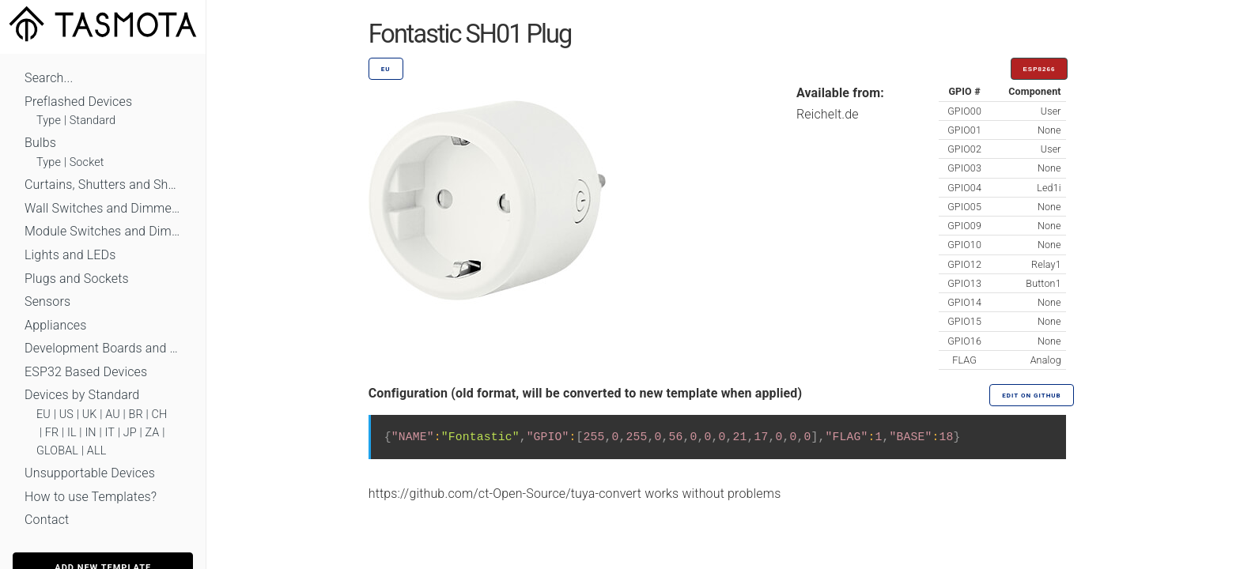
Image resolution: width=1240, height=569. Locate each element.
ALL (97, 451)
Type (48, 120)
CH (160, 414)
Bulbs (40, 142)
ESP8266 (1039, 69)
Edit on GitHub (1031, 395)
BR (136, 414)
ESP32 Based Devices (86, 371)
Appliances (56, 325)
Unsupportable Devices (90, 472)
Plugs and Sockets (77, 278)
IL (72, 432)
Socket (87, 162)
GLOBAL (57, 451)
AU (112, 414)
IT (109, 432)
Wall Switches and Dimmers (103, 208)
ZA (152, 432)
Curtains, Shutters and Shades (103, 184)
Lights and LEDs (70, 254)
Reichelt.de (827, 114)
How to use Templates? (91, 496)
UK (89, 414)
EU (43, 414)
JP (130, 432)
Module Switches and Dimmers (103, 231)
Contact (47, 519)
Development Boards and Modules (103, 348)
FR (52, 432)
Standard (92, 120)
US (66, 414)
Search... (49, 77)
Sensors (47, 301)
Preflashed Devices (78, 101)
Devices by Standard (82, 394)
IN (90, 432)
